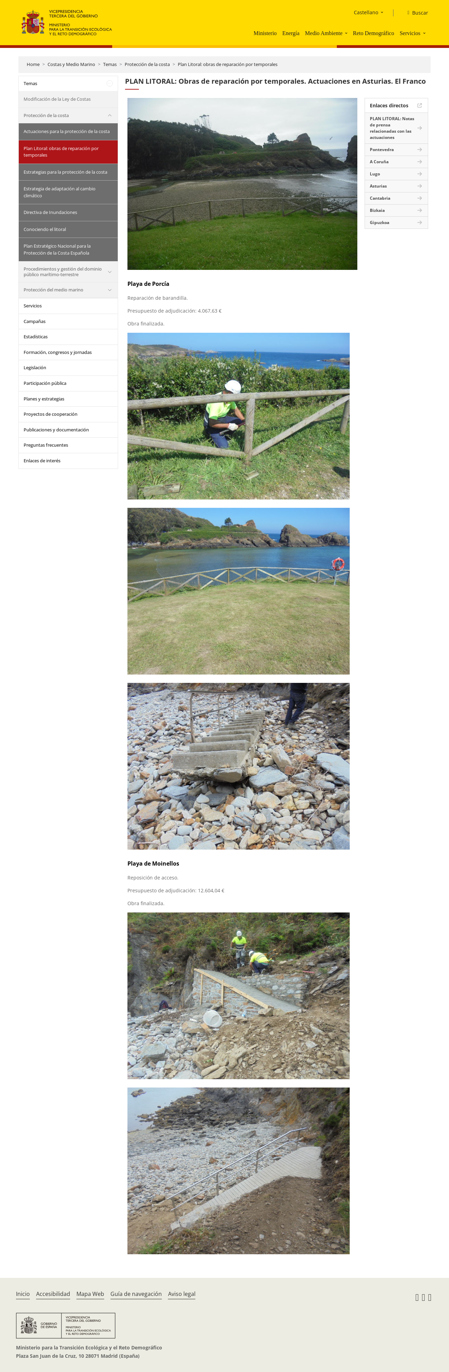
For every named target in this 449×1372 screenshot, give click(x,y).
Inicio (23, 1294)
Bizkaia (377, 210)
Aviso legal (182, 1294)
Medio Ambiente (323, 33)
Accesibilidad (53, 1294)
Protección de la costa (147, 64)
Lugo (375, 174)
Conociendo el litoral (45, 229)
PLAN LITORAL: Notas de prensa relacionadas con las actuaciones (392, 128)
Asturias (378, 186)
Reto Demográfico (373, 33)
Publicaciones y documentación (56, 430)
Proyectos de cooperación (50, 414)
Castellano (366, 12)
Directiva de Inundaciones (50, 212)
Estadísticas (36, 336)
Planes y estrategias (44, 399)
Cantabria (380, 198)
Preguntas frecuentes (46, 445)
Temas (110, 64)
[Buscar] (415, 12)
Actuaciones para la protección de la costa (67, 131)
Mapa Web (90, 1294)
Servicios (410, 33)
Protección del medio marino (53, 290)
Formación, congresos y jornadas (58, 352)
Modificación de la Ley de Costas (57, 99)
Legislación (35, 367)
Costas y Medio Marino (71, 64)
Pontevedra (382, 149)
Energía (290, 33)
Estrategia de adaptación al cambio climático (59, 192)
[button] (347, 33)
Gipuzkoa (379, 222)
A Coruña (379, 162)
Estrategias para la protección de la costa (65, 172)
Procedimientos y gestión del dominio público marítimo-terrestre (63, 272)
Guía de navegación (136, 1294)
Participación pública (45, 383)
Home (33, 64)
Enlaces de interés (42, 460)
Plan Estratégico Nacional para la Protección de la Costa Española (57, 249)
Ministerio (265, 33)
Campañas (34, 321)
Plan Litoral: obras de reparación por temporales (227, 64)
